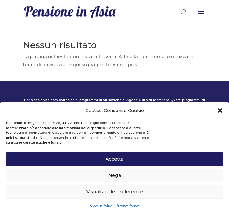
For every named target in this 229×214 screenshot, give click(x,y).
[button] (220, 111)
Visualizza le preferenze (114, 191)
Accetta (114, 159)
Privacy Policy (127, 205)
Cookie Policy (101, 205)
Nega (114, 175)
